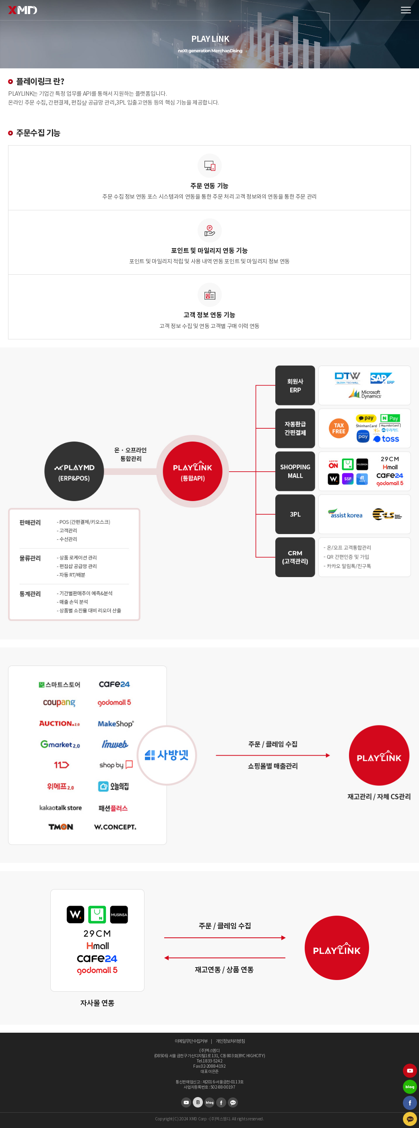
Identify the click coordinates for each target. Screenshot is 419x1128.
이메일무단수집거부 (191, 1041)
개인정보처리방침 (230, 1041)
